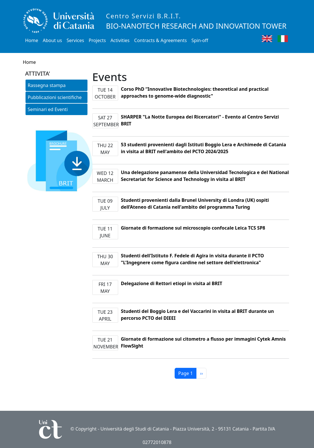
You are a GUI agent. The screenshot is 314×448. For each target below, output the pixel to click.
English (275, 38)
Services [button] (75, 40)
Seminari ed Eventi (48, 109)
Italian (290, 38)
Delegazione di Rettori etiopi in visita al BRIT (171, 283)
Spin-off (199, 40)
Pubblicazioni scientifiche (55, 97)
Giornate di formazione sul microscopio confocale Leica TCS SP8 (193, 228)
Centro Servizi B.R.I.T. (143, 15)
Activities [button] (120, 40)
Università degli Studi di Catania (134, 429)
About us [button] (52, 40)
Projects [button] (97, 40)
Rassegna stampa (47, 85)
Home (31, 40)
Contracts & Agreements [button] (160, 40)
